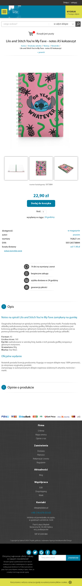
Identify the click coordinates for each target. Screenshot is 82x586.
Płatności (41, 455)
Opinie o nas (41, 439)
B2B (41, 488)
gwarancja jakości (35, 287)
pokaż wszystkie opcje (13, 251)
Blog (41, 475)
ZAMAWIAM (73, 558)
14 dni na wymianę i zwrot (39, 267)
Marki (41, 495)
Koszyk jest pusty (41, 34)
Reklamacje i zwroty (41, 459)
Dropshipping (41, 492)
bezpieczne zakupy (36, 274)
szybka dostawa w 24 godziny (41, 280)
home (23, 46)
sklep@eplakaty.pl (41, 508)
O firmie (41, 431)
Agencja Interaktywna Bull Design (60, 540)
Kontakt (41, 502)
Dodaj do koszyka (41, 203)
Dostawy (41, 451)
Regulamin (41, 463)
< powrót (41, 52)
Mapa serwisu (41, 435)
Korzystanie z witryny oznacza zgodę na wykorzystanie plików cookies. (39, 582)
